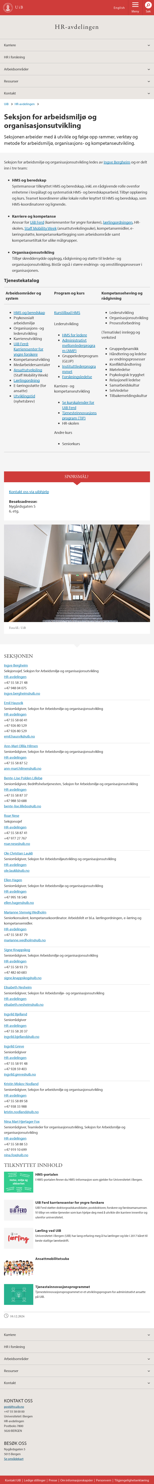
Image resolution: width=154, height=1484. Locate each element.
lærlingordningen (118, 222)
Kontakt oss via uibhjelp (29, 491)
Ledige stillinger (35, 1480)
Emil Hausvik (13, 702)
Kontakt (10, 93)
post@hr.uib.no (14, 1407)
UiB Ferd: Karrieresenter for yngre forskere (28, 349)
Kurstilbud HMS (67, 312)
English (119, 8)
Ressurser (11, 81)
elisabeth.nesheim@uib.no (24, 1004)
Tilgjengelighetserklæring (131, 1480)
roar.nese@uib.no (17, 843)
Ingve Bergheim (117, 161)
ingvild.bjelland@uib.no (21, 1036)
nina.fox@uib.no (16, 1155)
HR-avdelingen (77, 27)
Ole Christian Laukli (18, 853)
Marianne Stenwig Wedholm (25, 912)
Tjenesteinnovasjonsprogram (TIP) (79, 415)
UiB (6, 104)
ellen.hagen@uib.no (19, 902)
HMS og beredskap (29, 312)
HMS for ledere (74, 334)
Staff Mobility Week (40, 228)
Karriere (10, 45)
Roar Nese (11, 815)
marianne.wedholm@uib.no (25, 940)
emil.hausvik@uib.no (19, 736)
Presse (53, 1480)
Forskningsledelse (77, 376)
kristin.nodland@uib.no (21, 1111)
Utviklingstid (24, 395)
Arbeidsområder (16, 69)
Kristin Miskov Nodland (21, 1083)
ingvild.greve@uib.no (20, 1074)
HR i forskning (14, 57)
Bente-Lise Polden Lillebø (23, 778)
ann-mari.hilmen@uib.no (22, 768)
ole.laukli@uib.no (16, 870)
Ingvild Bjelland (15, 1014)
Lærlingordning (27, 380)
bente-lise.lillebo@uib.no (22, 806)
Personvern (103, 1480)
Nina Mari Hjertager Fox (22, 1121)
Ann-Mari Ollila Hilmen (21, 746)
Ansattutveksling (28, 369)
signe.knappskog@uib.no (23, 977)
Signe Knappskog (17, 949)
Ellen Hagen (13, 880)
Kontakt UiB (13, 1480)
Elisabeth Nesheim (18, 987)
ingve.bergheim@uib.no (22, 693)
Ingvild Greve (14, 1046)
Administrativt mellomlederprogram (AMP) (78, 345)
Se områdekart (13, 1459)
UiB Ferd (37, 222)
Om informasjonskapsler (76, 1480)
